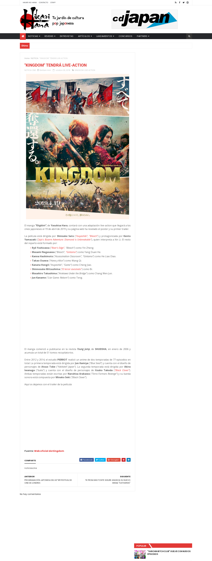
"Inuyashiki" (80, 239)
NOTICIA (34, 58)
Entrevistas (66, 36)
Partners (142, 36)
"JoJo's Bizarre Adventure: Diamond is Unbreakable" (64, 243)
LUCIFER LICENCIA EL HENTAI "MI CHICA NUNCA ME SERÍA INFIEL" (170, 74)
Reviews (49, 36)
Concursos (125, 36)
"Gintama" (71, 255)
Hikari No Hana (30, 2)
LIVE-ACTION (89, 70)
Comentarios (179, 97)
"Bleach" (92, 239)
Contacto (43, 2)
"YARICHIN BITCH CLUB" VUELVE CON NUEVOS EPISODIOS (169, 62)
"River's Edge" (57, 251)
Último (152, 97)
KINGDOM (79, 70)
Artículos (84, 36)
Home (27, 58)
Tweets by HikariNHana (150, 114)
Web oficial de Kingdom (49, 454)
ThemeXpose (72, 557)
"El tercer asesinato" (71, 272)
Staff (53, 2)
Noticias (33, 36)
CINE (34, 70)
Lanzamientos (104, 36)
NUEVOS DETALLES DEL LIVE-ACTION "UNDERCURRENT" (169, 85)
